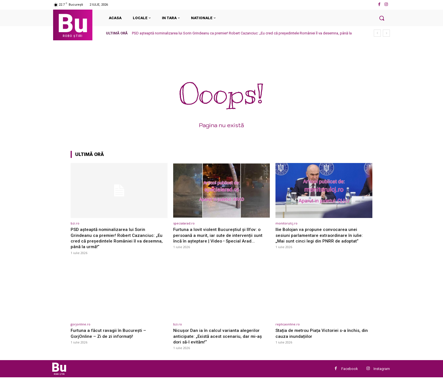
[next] (386, 33)
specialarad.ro (184, 223)
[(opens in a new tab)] (119, 190)
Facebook (349, 369)
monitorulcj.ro (286, 223)
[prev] (377, 33)
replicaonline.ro (287, 324)
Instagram (381, 369)
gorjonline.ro (80, 324)
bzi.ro (75, 223)
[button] (381, 18)
